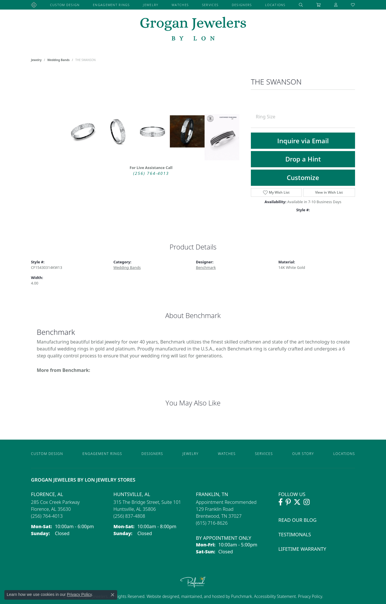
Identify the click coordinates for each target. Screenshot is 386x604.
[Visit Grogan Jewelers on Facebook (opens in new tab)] (280, 502)
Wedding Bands (58, 60)
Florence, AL (47, 494)
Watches (180, 5)
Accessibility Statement (275, 596)
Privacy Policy (309, 596)
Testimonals (294, 534)
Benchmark (206, 267)
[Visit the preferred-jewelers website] (193, 581)
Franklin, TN (212, 494)
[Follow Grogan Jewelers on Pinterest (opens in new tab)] (288, 502)
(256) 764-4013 (151, 173)
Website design (160, 596)
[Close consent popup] (112, 594)
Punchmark (241, 596)
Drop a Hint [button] (303, 159)
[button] (301, 5)
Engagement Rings (111, 5)
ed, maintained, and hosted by (202, 596)
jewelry (36, 60)
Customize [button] (303, 177)
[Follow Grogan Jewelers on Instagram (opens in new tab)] (307, 502)
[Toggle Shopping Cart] (318, 5)
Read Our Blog (297, 520)
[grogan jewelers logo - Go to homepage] (193, 29)
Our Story (303, 453)
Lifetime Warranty (302, 549)
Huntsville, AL (131, 494)
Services (210, 5)
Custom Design (65, 5)
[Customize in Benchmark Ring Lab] (222, 137)
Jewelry (150, 5)
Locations (275, 5)
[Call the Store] (47, 516)
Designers (242, 5)
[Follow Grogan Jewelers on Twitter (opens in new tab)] (297, 502)
